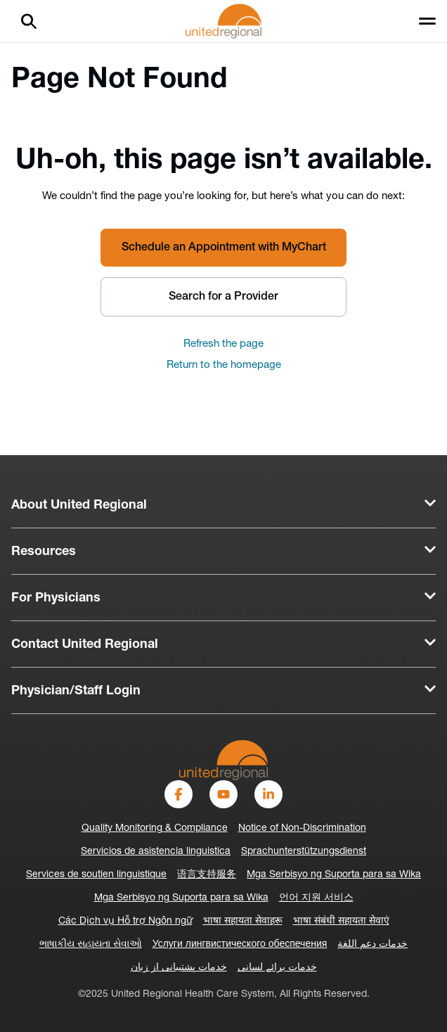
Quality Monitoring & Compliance (155, 828)
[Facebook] (178, 794)
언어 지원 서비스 (316, 898)
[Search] (28, 21)
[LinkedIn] (268, 794)
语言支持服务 (206, 874)
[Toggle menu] (427, 21)
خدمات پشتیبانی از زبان (179, 967)
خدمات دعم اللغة (372, 944)
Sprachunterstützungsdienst (303, 851)
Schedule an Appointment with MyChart (224, 247)
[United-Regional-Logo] (223, 760)
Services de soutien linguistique (96, 874)
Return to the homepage (224, 365)
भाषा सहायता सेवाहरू (243, 921)
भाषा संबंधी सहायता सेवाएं (341, 921)
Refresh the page (223, 344)
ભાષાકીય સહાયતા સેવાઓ (90, 944)
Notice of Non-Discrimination (302, 828)
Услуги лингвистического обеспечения (240, 944)
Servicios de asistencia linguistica (156, 851)
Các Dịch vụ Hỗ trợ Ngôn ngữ (125, 921)
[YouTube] (223, 794)
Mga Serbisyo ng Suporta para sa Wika (334, 874)
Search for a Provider (223, 296)
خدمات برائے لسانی (277, 967)
